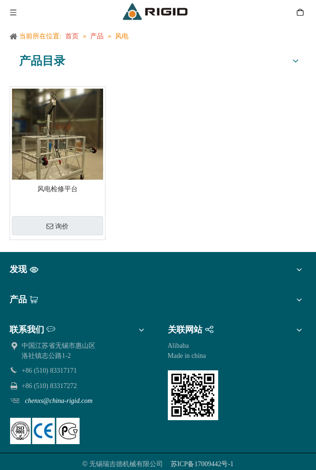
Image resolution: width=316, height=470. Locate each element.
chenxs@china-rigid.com (59, 400)
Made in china (187, 355)
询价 (58, 226)
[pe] (45, 431)
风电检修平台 (57, 189)
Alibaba (178, 345)
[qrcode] (193, 395)
